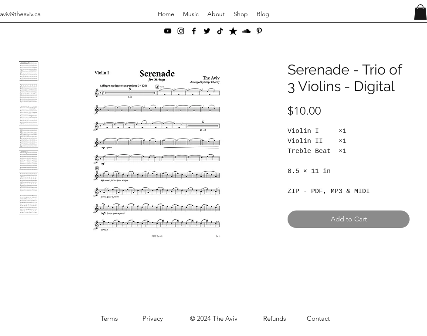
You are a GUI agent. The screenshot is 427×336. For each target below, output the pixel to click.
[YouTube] (167, 31)
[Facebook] (194, 31)
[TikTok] (220, 31)
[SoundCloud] (246, 31)
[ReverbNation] (233, 31)
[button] (420, 12)
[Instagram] (180, 31)
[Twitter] (207, 31)
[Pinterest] (259, 31)
